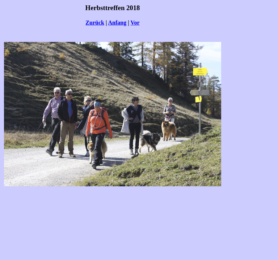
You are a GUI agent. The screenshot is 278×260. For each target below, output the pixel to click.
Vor (134, 23)
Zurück (94, 23)
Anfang (117, 23)
